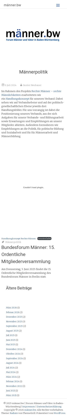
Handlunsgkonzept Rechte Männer (18, 238)
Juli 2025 (10, 335)
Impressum (28, 406)
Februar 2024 (12, 381)
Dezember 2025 (14, 317)
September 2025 (14, 326)
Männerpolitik (13, 242)
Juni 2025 (10, 340)
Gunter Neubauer (32, 85)
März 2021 (11, 395)
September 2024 (14, 358)
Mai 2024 (10, 372)
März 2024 (11, 377)
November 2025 (14, 321)
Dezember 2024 (14, 349)
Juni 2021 (10, 390)
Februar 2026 (12, 312)
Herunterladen (44, 238)
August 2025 (12, 330)
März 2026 (11, 307)
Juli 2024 (10, 367)
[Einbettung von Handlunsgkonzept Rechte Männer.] (33, 187)
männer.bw (12, 5)
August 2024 (12, 363)
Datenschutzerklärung (49, 406)
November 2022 (14, 386)
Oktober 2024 (13, 353)
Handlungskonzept (17, 98)
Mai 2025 (10, 344)
